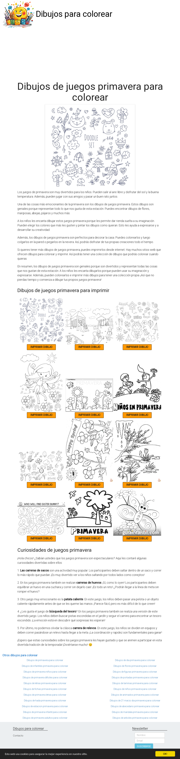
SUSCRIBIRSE (144, 746)
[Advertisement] (90, 53)
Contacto (18, 735)
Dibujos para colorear (74, 14)
